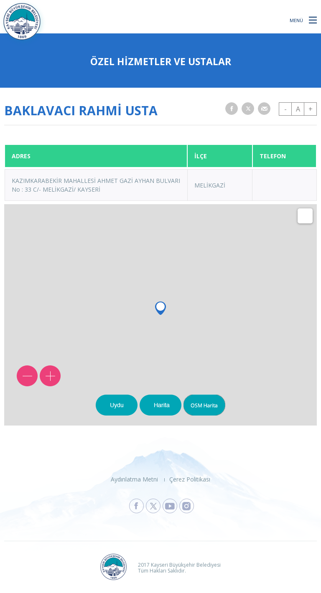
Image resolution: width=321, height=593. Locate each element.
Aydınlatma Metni (134, 479)
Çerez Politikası (189, 479)
